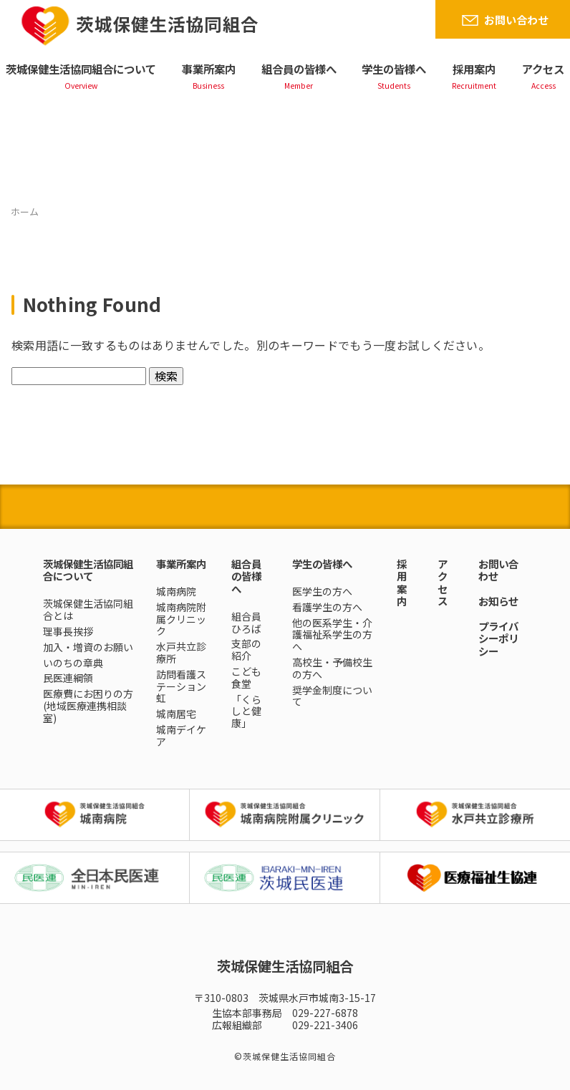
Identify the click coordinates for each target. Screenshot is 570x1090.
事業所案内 (209, 69)
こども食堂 (246, 677)
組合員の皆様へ (299, 69)
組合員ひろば (246, 622)
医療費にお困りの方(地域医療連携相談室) (88, 705)
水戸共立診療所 (181, 652)
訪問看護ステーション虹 (181, 686)
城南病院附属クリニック (181, 619)
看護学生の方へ (327, 607)
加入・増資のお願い (88, 647)
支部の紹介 (246, 649)
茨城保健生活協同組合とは (88, 609)
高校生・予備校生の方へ (332, 668)
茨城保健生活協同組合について (81, 69)
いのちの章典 (73, 663)
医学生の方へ (322, 591)
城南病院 (176, 591)
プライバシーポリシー (498, 638)
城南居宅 (176, 713)
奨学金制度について (332, 696)
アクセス (543, 69)
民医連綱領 (68, 678)
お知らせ (498, 600)
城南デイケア (181, 735)
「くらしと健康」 (246, 711)
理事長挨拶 (68, 631)
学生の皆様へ (394, 69)
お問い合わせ (516, 19)
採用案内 (474, 69)
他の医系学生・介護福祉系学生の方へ (332, 634)
